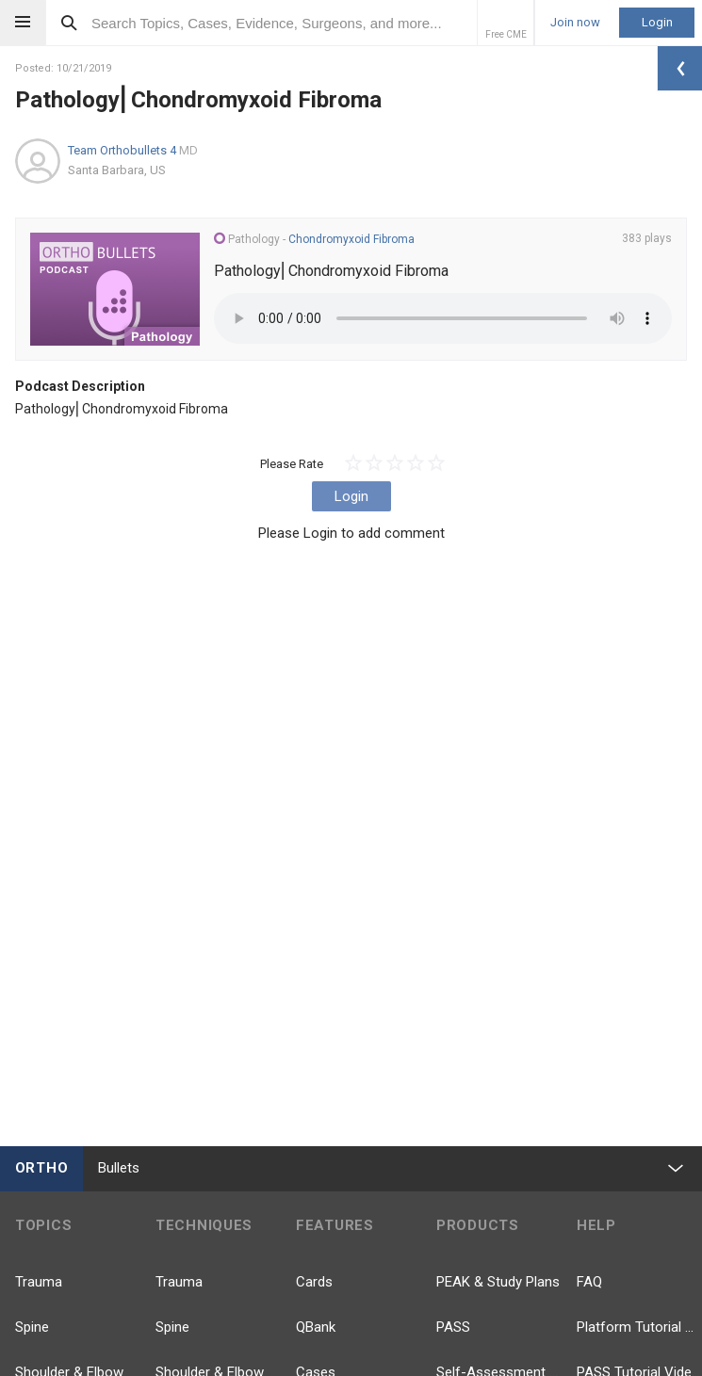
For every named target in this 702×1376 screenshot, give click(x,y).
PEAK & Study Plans (498, 1281)
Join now (575, 22)
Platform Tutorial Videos (639, 1327)
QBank (315, 1327)
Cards (314, 1281)
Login (657, 22)
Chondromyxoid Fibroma (351, 239)
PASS (453, 1327)
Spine (32, 1327)
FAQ (589, 1281)
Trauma (38, 1281)
